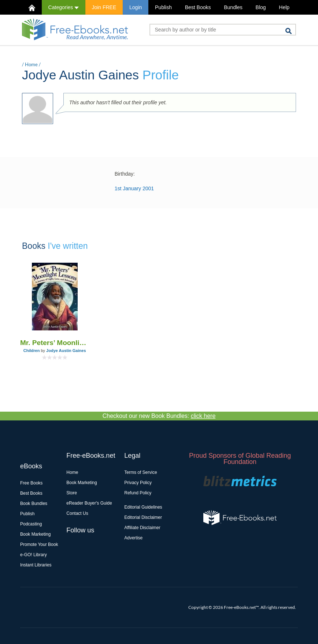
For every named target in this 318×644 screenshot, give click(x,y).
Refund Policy (137, 492)
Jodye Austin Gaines (66, 350)
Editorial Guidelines (143, 507)
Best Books (198, 7)
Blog (261, 7)
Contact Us (77, 513)
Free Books (31, 483)
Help (284, 7)
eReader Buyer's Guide (89, 503)
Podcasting (31, 524)
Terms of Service (140, 472)
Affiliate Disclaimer (142, 527)
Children (31, 350)
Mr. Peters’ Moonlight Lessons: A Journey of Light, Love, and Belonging (54, 343)
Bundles (233, 7)
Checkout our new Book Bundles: (159, 416)
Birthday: (125, 174)
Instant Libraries (35, 565)
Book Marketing (35, 534)
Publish (163, 7)
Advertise (133, 537)
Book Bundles (33, 503)
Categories (63, 7)
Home (31, 64)
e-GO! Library (33, 554)
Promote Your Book (39, 544)
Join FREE (104, 7)
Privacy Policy (138, 482)
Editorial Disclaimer (143, 517)
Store (71, 492)
